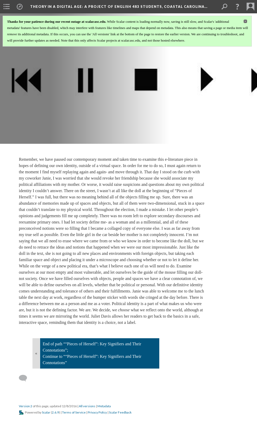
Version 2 (25, 406)
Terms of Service (74, 412)
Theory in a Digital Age (118, 6)
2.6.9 (55, 412)
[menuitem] (6, 6)
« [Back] (36, 353)
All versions (87, 406)
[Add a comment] (25, 378)
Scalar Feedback (120, 412)
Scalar (46, 412)
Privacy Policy (97, 412)
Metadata (104, 406)
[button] (237, 6)
